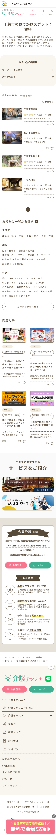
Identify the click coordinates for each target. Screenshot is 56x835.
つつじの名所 (40, 287)
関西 (36, 235)
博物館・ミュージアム (13, 254)
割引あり (25, 295)
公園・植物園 (9, 250)
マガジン (10, 749)
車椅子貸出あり (10, 295)
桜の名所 (40, 282)
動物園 (5, 259)
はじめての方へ (11, 759)
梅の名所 (33, 291)
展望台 (5, 263)
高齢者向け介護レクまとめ (41, 416)
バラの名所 (7, 287)
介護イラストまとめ (12, 415)
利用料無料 (46, 291)
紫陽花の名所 (23, 287)
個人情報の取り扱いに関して (20, 807)
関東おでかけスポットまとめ (41, 352)
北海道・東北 (9, 235)
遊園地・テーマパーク (39, 254)
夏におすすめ (33, 278)
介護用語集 (8, 765)
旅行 (4, 278)
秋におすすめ (9, 282)
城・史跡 (40, 259)
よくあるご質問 (11, 772)
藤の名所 (6, 291)
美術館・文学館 (26, 250)
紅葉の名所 (20, 291)
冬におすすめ (25, 282)
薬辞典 (9, 724)
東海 (28, 235)
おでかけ (10, 741)
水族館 (15, 259)
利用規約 (45, 807)
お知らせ (7, 779)
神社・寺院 (27, 259)
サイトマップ (9, 785)
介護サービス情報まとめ (13, 351)
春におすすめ (16, 278)
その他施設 (17, 263)
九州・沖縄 (47, 235)
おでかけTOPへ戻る (28, 306)
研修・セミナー (14, 732)
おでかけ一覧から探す (18, 221)
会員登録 (33, 12)
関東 (21, 235)
